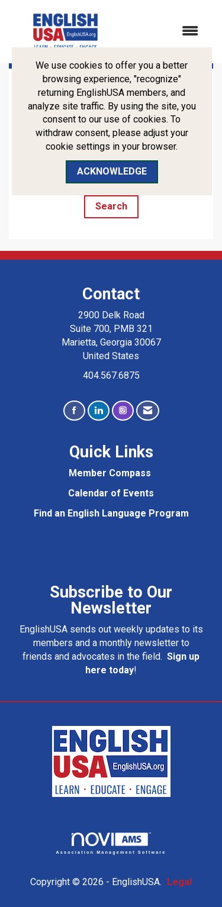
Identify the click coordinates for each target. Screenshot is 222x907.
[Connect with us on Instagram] (123, 411)
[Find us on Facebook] (74, 411)
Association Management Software (111, 843)
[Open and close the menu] (166, 31)
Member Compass (110, 473)
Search (111, 206)
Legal (179, 881)
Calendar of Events (111, 493)
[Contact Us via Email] (147, 411)
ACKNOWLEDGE (112, 171)
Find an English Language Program (111, 513)
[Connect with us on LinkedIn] (99, 411)
